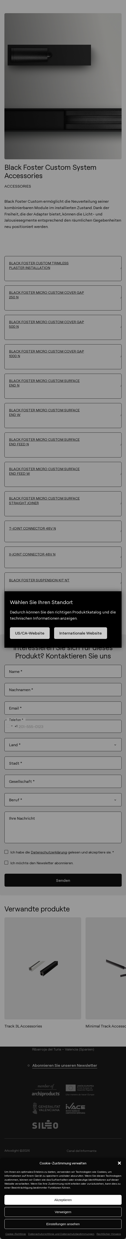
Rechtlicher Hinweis (109, 1233)
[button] (119, 1163)
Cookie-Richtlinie (15, 1233)
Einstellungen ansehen (63, 1224)
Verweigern (63, 1212)
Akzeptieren (63, 1200)
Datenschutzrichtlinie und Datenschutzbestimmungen (61, 1233)
